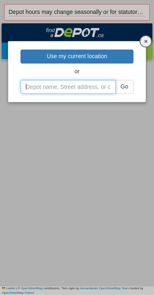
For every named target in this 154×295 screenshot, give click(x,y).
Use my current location (77, 56)
